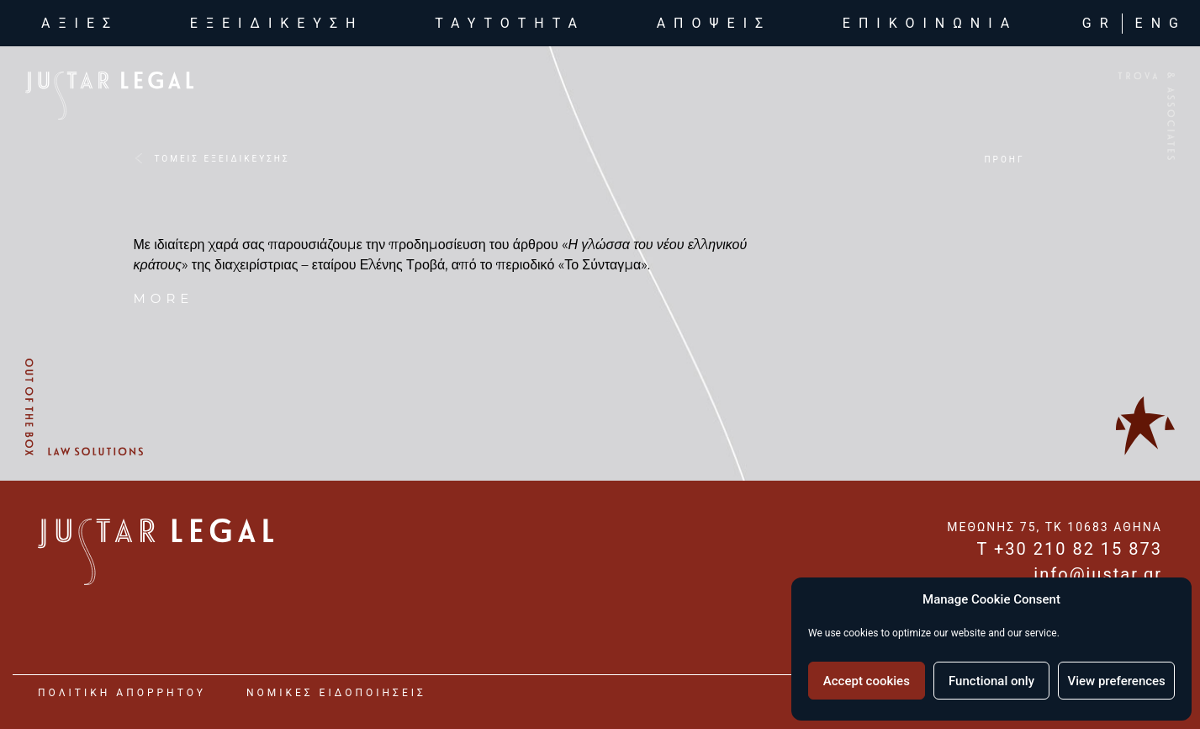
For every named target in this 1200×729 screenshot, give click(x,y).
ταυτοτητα (510, 23)
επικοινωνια (930, 23)
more (164, 298)
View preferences (1117, 681)
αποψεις (714, 23)
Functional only (991, 681)
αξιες (83, 22)
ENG (1161, 23)
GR (1099, 23)
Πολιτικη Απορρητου (122, 693)
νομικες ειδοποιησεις (336, 693)
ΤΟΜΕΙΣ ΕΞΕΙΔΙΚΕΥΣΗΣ (222, 158)
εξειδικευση (277, 23)
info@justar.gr (1097, 574)
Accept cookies (866, 681)
